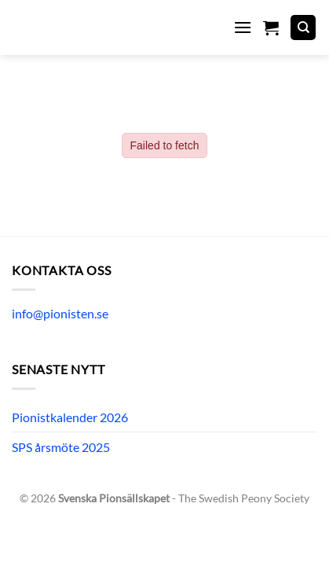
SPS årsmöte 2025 (61, 446)
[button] (242, 27)
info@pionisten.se (60, 313)
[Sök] (303, 28)
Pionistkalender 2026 (70, 417)
